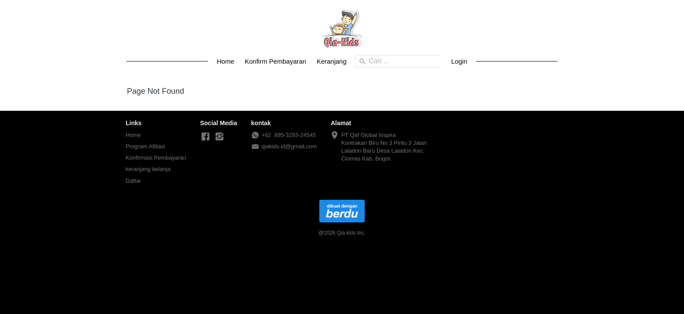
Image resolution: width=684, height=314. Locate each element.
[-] (205, 137)
